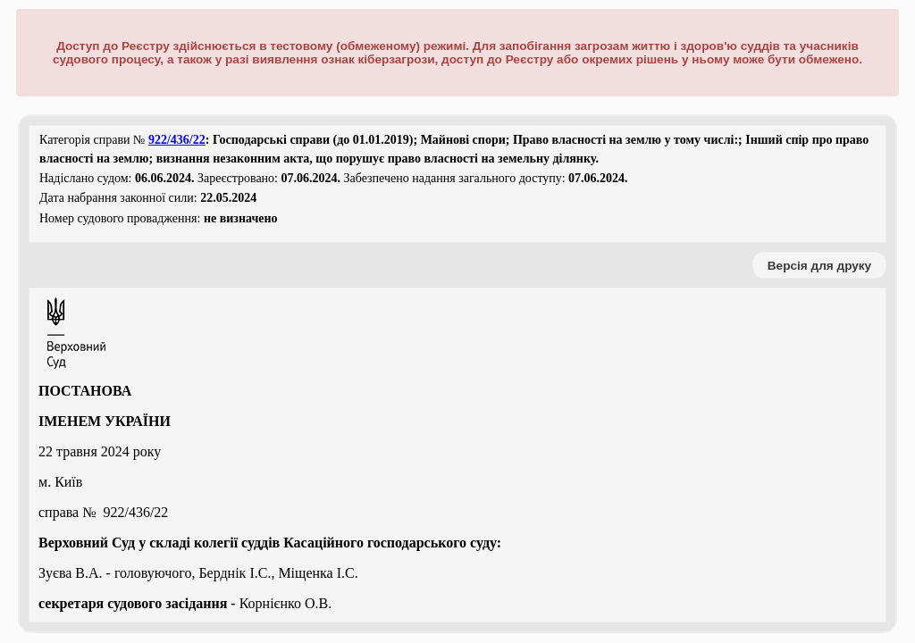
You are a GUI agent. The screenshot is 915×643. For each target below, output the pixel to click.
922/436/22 (177, 139)
